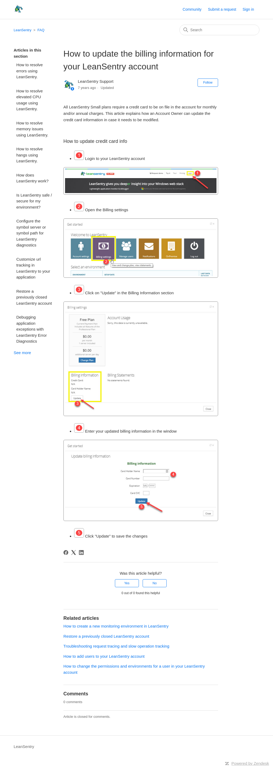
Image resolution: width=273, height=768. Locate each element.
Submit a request (222, 9)
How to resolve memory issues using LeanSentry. (32, 129)
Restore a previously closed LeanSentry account (34, 297)
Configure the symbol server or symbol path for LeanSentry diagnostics (31, 233)
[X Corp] (73, 552)
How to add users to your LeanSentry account (103, 656)
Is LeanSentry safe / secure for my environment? (34, 201)
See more (22, 352)
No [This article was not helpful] (154, 583)
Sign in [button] (248, 9)
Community (192, 9)
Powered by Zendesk (250, 763)
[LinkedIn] (81, 552)
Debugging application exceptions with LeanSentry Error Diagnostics (31, 329)
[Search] (219, 30)
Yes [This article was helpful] (127, 583)
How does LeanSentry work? (32, 178)
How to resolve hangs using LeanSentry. (29, 155)
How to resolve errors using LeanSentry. (29, 70)
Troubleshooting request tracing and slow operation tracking (116, 646)
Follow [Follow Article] (207, 82)
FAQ (41, 30)
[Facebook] (65, 552)
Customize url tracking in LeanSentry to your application (33, 268)
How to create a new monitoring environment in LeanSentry (115, 626)
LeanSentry (22, 30)
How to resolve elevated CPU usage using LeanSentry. (29, 100)
